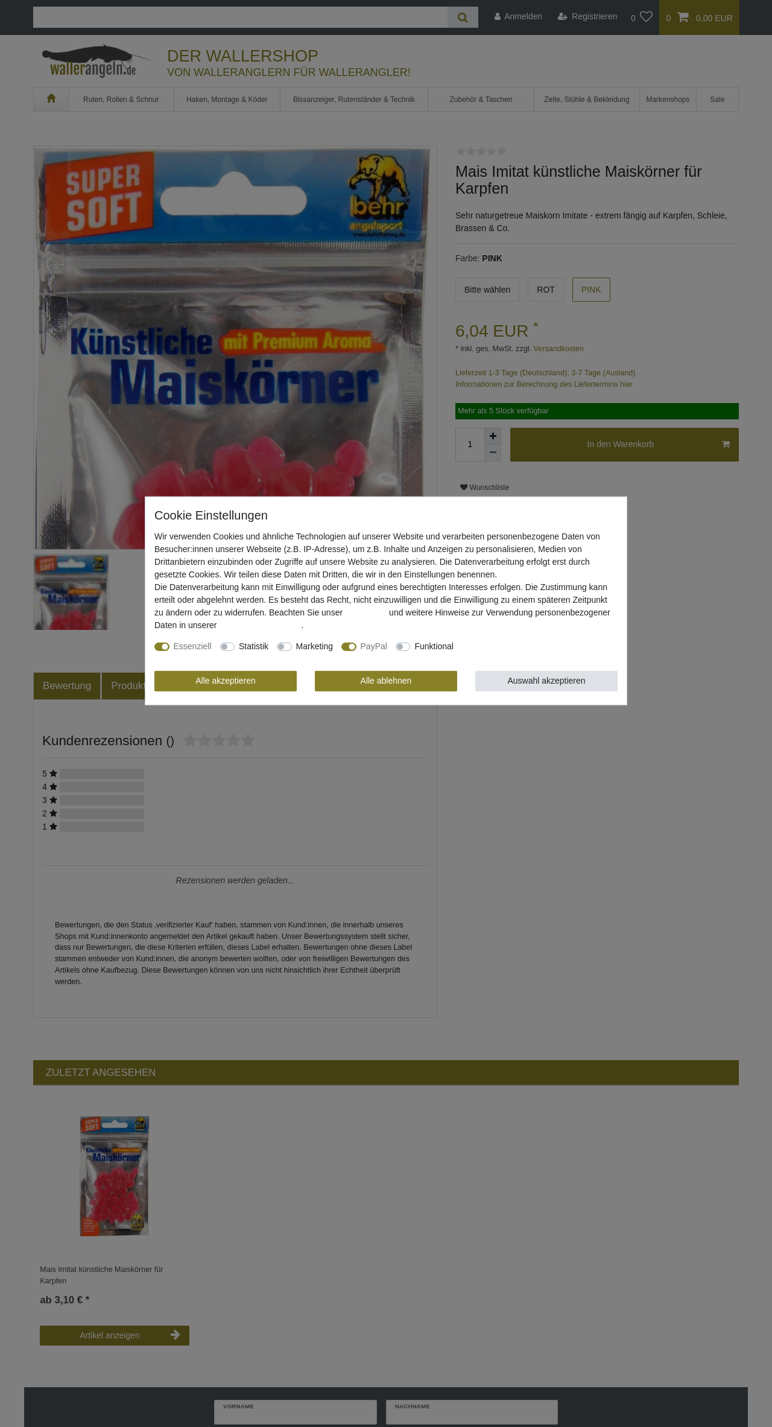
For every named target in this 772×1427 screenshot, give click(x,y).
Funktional (434, 646)
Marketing (314, 646)
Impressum (366, 612)
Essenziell (193, 646)
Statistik (253, 646)
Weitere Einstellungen (503, 646)
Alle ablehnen (386, 680)
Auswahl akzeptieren (546, 680)
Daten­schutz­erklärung (260, 625)
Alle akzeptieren (225, 680)
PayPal (374, 646)
